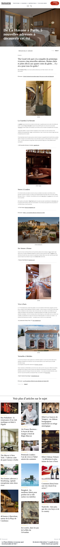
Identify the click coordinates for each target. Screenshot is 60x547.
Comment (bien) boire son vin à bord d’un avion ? (50, 486)
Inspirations (32, 3)
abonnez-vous (55, 3)
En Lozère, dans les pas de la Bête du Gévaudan (30, 530)
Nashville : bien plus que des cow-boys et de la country (50, 509)
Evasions (24, 3)
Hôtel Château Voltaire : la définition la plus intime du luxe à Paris (50, 459)
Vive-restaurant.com (36, 320)
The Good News (42, 3)
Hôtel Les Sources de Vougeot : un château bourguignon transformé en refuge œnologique (50, 421)
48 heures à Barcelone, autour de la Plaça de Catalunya (9, 518)
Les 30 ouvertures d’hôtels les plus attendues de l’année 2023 (36, 381)
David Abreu (47, 372)
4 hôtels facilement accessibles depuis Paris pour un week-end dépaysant (38, 76)
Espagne (20, 127)
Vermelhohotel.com (35, 376)
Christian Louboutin (38, 364)
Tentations (16, 3)
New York (44, 196)
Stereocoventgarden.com (30, 207)
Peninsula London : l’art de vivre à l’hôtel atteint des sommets (29, 457)
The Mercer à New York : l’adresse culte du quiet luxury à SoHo (9, 457)
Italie (50, 251)
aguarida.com (36, 145)
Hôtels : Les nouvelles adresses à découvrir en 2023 (34, 212)
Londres (49, 196)
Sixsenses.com (31, 260)
